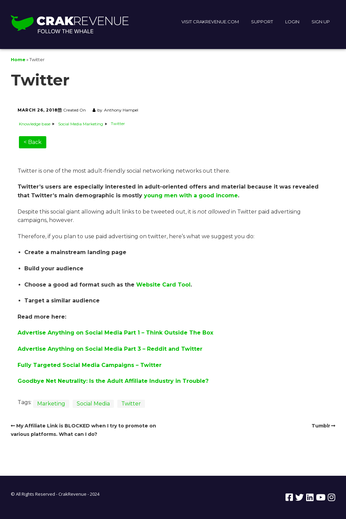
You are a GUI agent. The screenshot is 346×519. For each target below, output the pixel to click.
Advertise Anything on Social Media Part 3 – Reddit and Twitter (110, 349)
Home (18, 59)
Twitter (131, 403)
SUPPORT (262, 21)
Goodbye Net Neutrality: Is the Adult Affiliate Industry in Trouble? (113, 381)
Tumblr (321, 426)
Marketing (51, 403)
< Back (33, 142)
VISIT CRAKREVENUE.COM (210, 21)
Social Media (93, 403)
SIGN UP (321, 21)
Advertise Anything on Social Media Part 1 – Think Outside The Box (115, 332)
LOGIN (292, 21)
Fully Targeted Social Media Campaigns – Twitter (90, 365)
